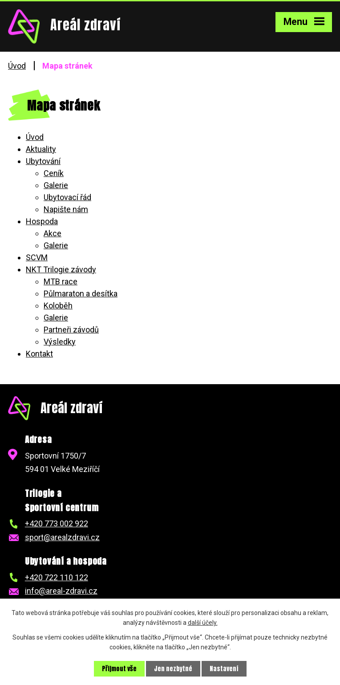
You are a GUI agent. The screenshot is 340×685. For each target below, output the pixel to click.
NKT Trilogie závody (61, 269)
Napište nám (66, 209)
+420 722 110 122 (56, 577)
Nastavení (224, 668)
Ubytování (43, 161)
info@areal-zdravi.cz (61, 590)
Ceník (54, 173)
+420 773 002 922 (56, 523)
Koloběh (58, 305)
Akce (52, 233)
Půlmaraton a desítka (80, 293)
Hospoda (42, 221)
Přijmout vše (119, 668)
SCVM (37, 257)
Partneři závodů (71, 329)
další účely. (203, 622)
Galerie (56, 185)
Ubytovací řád (67, 197)
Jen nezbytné (173, 668)
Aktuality (41, 149)
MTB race (60, 281)
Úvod (17, 65)
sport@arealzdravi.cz (62, 537)
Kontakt (39, 353)
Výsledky (60, 341)
